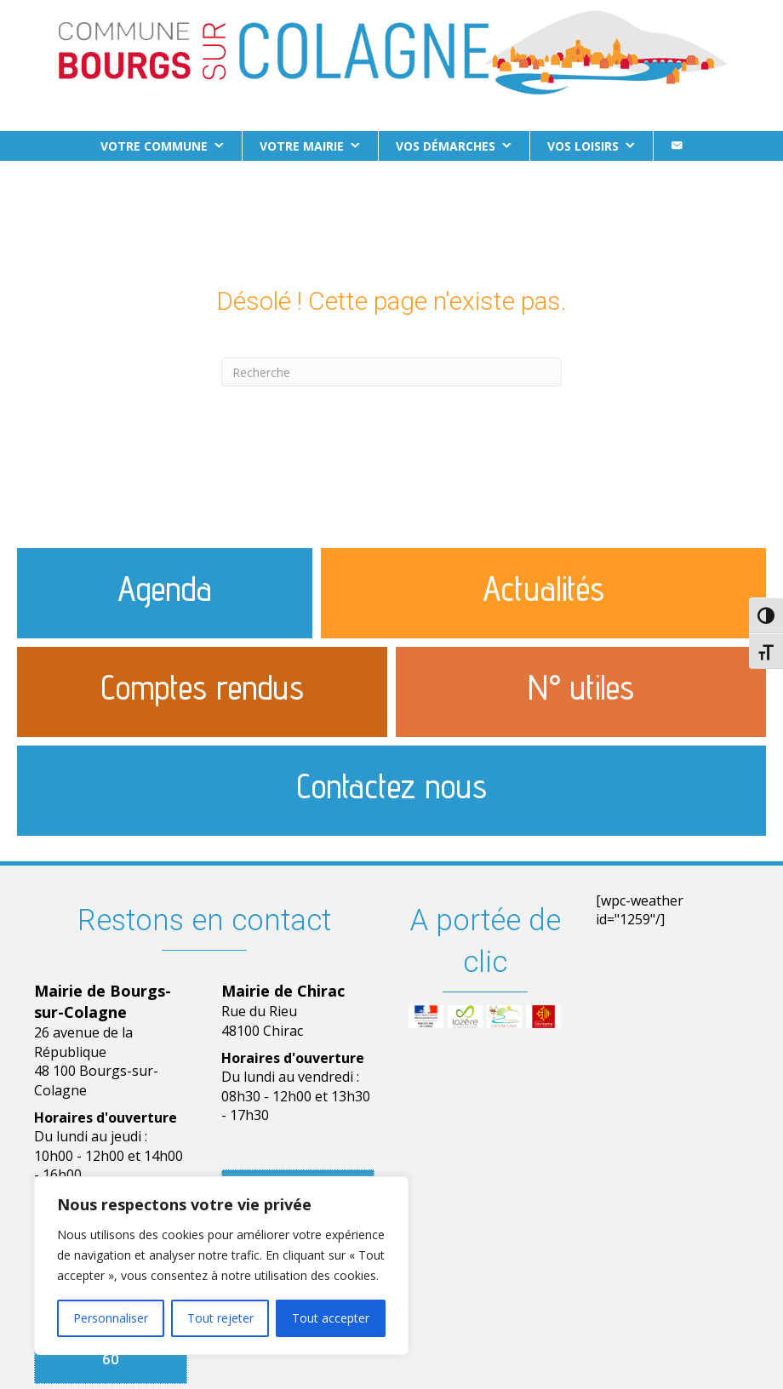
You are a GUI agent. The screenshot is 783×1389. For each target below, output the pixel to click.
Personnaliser (110, 1318)
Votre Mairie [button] (302, 146)
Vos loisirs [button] (583, 146)
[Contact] (677, 146)
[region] (221, 1265)
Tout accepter (330, 1318)
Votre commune (154, 146)
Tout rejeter (220, 1318)
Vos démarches (445, 146)
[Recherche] (391, 368)
